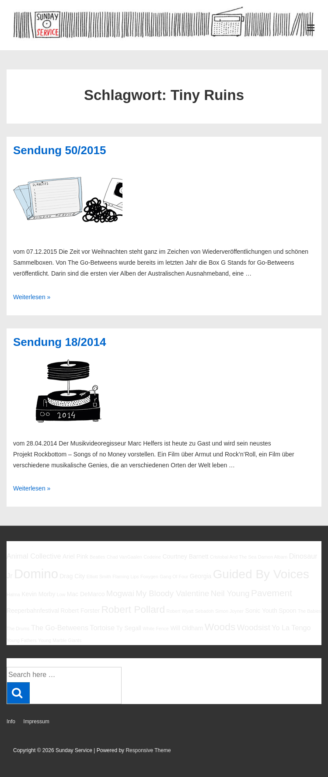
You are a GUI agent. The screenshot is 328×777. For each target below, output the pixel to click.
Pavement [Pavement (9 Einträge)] (271, 593)
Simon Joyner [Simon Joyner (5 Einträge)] (229, 611)
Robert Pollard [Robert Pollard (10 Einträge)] (133, 609)
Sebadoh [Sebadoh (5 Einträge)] (204, 611)
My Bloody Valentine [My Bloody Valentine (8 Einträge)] (172, 593)
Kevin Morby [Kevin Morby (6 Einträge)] (38, 594)
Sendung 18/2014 (59, 342)
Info (11, 721)
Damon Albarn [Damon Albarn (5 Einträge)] (273, 556)
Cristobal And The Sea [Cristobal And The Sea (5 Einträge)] (233, 556)
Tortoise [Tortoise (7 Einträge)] (102, 628)
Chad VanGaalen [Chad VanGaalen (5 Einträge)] (124, 556)
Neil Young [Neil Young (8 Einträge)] (230, 593)
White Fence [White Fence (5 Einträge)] (156, 628)
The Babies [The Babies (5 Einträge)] (309, 611)
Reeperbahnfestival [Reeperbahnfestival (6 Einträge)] (33, 610)
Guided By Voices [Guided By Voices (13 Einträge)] (261, 574)
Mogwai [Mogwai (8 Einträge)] (120, 593)
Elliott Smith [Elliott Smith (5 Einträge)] (99, 576)
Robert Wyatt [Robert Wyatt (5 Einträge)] (179, 611)
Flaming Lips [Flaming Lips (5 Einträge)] (125, 576)
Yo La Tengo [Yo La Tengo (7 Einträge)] (291, 628)
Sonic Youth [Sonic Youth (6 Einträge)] (261, 610)
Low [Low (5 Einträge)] (61, 594)
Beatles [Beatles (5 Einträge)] (97, 556)
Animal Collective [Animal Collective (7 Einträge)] (34, 556)
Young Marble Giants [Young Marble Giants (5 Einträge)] (59, 640)
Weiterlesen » (31, 297)
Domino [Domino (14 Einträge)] (36, 573)
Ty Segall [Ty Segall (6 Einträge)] (128, 628)
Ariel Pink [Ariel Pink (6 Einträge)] (75, 556)
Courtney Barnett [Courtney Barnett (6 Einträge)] (185, 556)
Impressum (36, 721)
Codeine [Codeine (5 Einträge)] (152, 556)
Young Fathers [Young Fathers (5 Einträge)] (22, 640)
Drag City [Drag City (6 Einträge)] (72, 576)
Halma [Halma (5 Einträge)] (13, 594)
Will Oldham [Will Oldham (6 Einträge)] (186, 628)
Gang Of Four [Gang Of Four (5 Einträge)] (174, 576)
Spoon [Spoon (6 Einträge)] (287, 610)
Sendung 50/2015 (59, 150)
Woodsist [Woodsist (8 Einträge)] (253, 627)
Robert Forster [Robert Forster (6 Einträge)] (80, 610)
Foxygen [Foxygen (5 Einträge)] (149, 576)
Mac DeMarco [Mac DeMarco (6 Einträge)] (86, 594)
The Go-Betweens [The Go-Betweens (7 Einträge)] (59, 628)
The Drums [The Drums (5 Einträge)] (18, 628)
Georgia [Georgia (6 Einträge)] (201, 576)
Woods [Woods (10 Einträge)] (220, 626)
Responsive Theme (148, 750)
